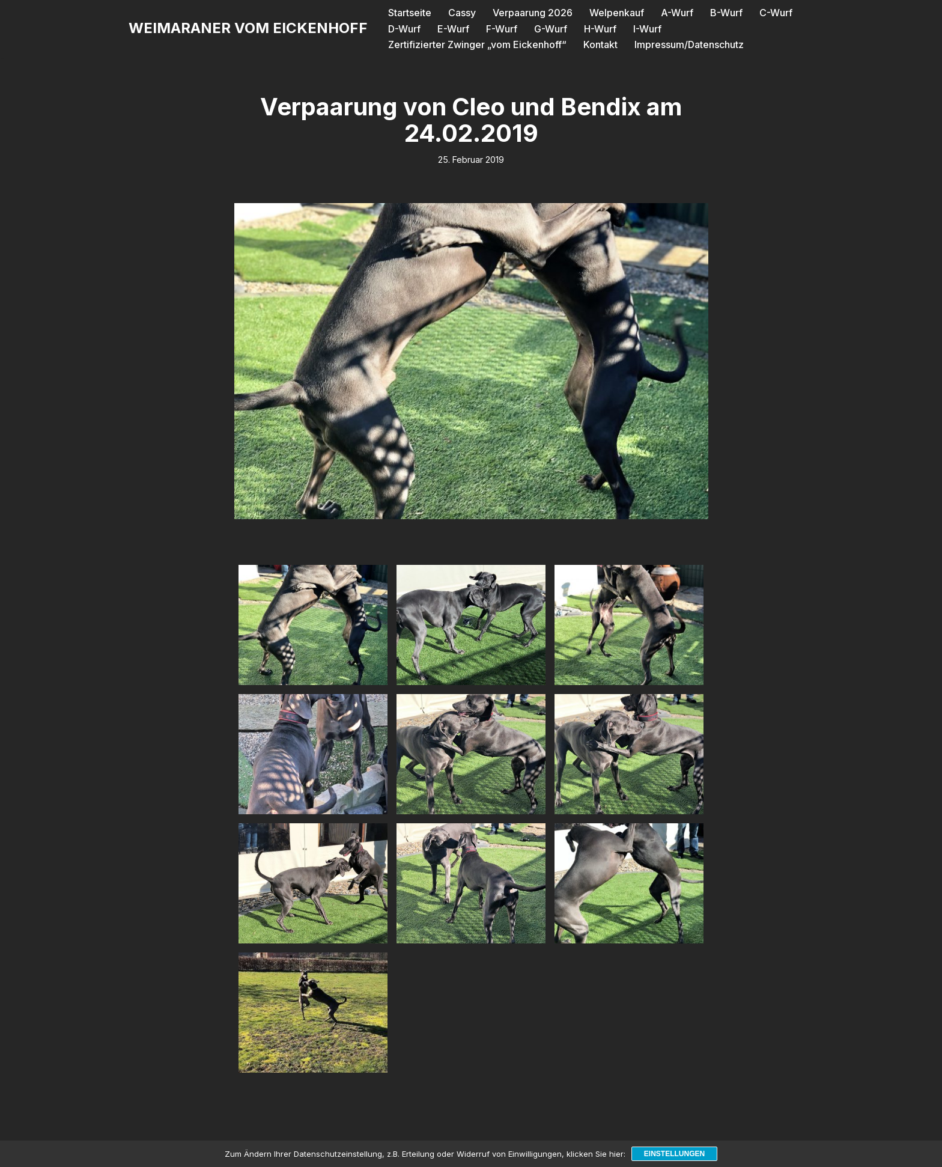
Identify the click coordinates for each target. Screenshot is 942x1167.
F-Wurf (501, 29)
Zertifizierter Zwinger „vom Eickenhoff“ (477, 44)
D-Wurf (404, 29)
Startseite (409, 13)
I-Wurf (647, 29)
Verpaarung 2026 (533, 13)
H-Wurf (600, 29)
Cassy (462, 13)
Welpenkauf (616, 13)
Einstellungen (674, 1154)
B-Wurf (726, 13)
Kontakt (600, 44)
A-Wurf (677, 13)
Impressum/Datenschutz (689, 44)
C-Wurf (775, 13)
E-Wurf (453, 29)
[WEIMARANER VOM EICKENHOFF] (248, 28)
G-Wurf (550, 29)
